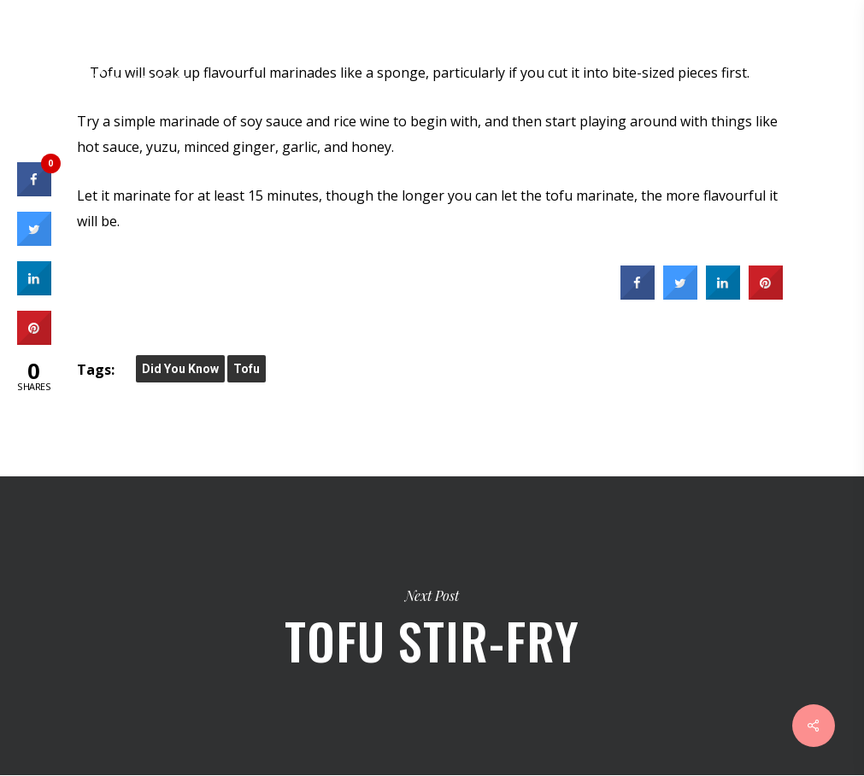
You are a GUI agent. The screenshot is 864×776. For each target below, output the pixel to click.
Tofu (246, 369)
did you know (180, 369)
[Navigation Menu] (830, 47)
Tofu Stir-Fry (432, 625)
